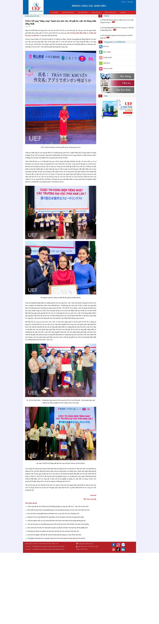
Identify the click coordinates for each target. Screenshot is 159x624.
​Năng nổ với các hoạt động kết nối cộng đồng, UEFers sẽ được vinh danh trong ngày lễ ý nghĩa (55, 517)
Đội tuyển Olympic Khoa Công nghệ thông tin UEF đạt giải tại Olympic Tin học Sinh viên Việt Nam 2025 (58, 510)
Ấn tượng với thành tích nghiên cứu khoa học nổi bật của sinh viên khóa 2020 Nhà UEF (53, 531)
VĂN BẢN (122, 12)
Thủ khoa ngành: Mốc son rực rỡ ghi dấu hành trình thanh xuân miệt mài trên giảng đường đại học (56, 520)
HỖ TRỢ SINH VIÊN (68, 12)
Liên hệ (123, 1)
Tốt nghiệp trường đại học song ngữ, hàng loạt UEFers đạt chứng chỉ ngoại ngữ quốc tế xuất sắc (56, 538)
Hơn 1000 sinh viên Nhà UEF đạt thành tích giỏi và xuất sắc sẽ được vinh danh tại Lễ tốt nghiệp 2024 (57, 527)
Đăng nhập (130, 1)
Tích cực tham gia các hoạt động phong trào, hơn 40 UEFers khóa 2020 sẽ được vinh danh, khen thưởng (58, 524)
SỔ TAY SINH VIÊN (110, 12)
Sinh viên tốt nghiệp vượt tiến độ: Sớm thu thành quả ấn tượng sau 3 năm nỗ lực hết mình (54, 535)
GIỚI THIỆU (55, 12)
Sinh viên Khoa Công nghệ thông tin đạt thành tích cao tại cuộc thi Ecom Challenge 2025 (53, 513)
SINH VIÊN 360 (96, 12)
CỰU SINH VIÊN (82, 12)
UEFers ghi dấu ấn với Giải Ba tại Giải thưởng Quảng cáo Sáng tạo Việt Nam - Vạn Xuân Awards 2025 (58, 506)
